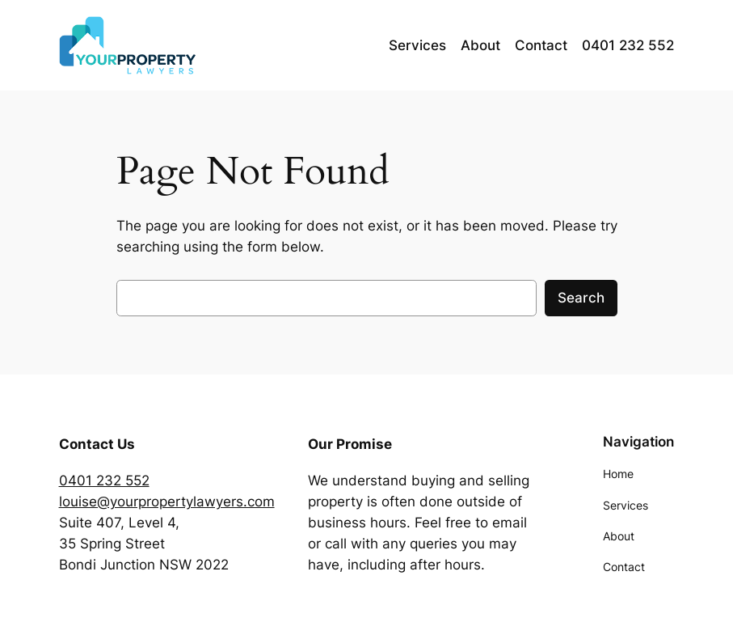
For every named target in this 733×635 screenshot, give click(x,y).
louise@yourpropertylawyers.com (167, 501)
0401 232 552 (104, 480)
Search (581, 298)
